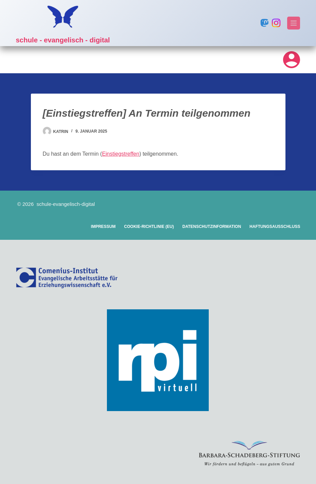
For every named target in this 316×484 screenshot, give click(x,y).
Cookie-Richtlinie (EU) (149, 226)
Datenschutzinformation (211, 226)
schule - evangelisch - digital (73, 39)
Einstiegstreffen (120, 154)
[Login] (291, 59)
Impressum (103, 226)
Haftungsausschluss (274, 226)
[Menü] (293, 23)
